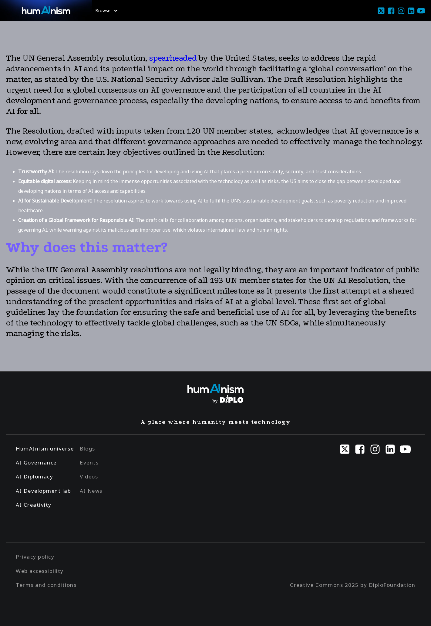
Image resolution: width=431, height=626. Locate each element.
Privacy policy (35, 556)
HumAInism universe (45, 448)
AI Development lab (43, 490)
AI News (91, 490)
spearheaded (174, 58)
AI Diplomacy (34, 476)
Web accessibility (40, 570)
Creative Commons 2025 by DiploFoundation (352, 584)
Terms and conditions (46, 584)
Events (89, 462)
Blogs (87, 448)
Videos (89, 476)
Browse (106, 10)
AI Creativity (34, 504)
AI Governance (36, 462)
